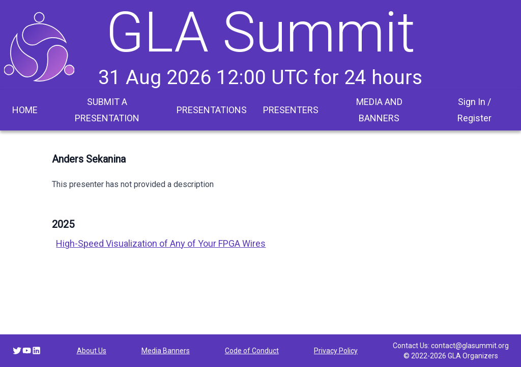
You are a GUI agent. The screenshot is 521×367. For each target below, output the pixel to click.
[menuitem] (25, 110)
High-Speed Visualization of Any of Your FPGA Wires (161, 243)
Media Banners (165, 351)
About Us (91, 351)
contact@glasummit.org (470, 346)
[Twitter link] (17, 350)
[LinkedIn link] (36, 350)
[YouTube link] (27, 350)
